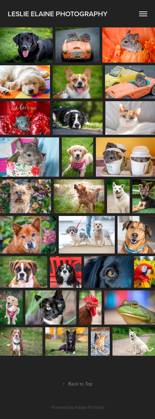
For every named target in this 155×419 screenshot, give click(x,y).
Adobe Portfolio (89, 407)
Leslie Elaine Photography (57, 13)
